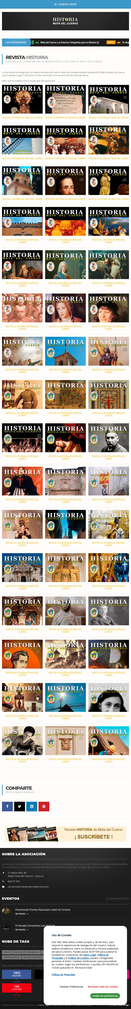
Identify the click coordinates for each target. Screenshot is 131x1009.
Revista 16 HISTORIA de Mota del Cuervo (22, 328)
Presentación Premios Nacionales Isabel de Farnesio (42, 909)
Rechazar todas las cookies (103, 986)
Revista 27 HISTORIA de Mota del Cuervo (108, 457)
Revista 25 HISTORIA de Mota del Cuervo (22, 457)
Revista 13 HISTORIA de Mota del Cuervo (22, 284)
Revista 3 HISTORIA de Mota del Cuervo (109, 117)
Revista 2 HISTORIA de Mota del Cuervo (66, 117)
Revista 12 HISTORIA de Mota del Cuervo (108, 241)
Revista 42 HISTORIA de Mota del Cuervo (108, 674)
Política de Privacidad (63, 974)
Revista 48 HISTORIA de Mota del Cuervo (108, 760)
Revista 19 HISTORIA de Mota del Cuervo (22, 371)
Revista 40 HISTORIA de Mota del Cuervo (22, 674)
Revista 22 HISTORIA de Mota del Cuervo (22, 414)
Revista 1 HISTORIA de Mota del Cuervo (22, 117)
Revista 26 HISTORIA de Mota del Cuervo (65, 457)
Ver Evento (21, 914)
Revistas (7, 952)
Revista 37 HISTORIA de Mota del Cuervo (22, 631)
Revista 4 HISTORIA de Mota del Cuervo (22, 158)
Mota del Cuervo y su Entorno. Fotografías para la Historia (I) (71, 42)
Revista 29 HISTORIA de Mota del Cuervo (65, 501)
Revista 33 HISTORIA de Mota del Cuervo (108, 544)
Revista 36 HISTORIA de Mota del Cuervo (108, 587)
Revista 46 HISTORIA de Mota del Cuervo (22, 760)
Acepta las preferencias (105, 995)
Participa (18, 952)
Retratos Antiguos (12, 957)
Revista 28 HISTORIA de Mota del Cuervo (22, 501)
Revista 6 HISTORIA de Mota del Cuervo (109, 158)
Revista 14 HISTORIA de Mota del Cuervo (65, 284)
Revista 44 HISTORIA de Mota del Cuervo (65, 717)
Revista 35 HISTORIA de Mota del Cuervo (65, 587)
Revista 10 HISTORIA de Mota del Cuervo (22, 241)
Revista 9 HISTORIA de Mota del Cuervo (109, 199)
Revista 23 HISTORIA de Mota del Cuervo (65, 414)
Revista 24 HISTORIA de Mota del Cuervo (108, 414)
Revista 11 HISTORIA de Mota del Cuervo (65, 241)
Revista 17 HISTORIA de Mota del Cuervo (65, 328)
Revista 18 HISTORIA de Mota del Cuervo (108, 328)
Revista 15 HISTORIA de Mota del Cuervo (108, 284)
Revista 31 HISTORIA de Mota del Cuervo (22, 544)
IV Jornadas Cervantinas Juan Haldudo (35, 925)
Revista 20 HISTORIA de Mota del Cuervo (65, 371)
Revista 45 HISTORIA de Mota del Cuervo (108, 717)
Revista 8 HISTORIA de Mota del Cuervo (66, 199)
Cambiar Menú (65, 4)
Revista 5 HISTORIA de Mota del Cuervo (66, 158)
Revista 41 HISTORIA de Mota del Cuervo (65, 674)
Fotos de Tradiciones (33, 957)
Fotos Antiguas (32, 952)
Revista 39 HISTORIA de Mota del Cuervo (108, 631)
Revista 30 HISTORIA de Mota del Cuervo (108, 501)
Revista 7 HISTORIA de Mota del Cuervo (22, 199)
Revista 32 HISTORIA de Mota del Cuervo (65, 544)
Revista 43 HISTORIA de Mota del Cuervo (22, 717)
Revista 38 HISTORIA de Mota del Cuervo (65, 631)
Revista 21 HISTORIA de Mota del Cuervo (108, 371)
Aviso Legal (44, 1005)
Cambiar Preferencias (71, 986)
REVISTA (112, 42)
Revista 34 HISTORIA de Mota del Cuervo (22, 587)
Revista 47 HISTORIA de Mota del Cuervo (65, 760)
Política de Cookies (78, 958)
